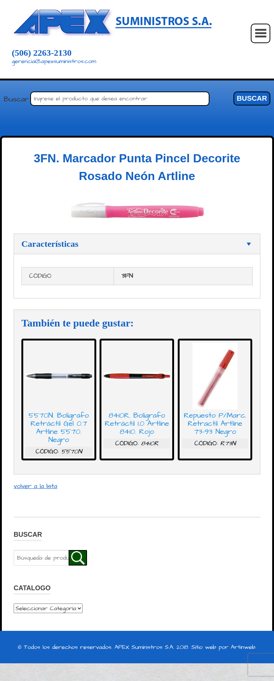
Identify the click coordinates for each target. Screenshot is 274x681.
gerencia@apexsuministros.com (54, 61)
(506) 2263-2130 (42, 53)
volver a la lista (35, 486)
